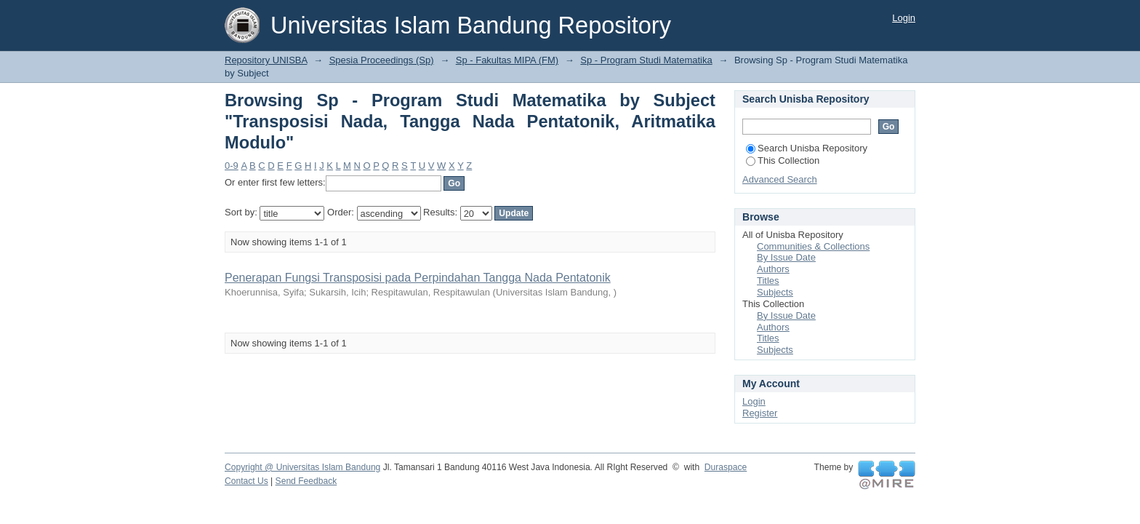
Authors (773, 268)
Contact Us (246, 481)
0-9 (231, 165)
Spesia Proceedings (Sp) (381, 60)
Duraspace (726, 467)
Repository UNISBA (266, 60)
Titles (768, 280)
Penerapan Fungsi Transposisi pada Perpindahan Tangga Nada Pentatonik (418, 277)
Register (759, 413)
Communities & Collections (813, 246)
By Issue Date (786, 257)
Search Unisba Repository (806, 148)
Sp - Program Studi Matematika (646, 60)
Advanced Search (779, 179)
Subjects (775, 292)
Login (903, 17)
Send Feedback (306, 481)
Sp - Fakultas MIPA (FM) (507, 60)
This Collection (782, 160)
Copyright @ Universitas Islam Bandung (302, 467)
